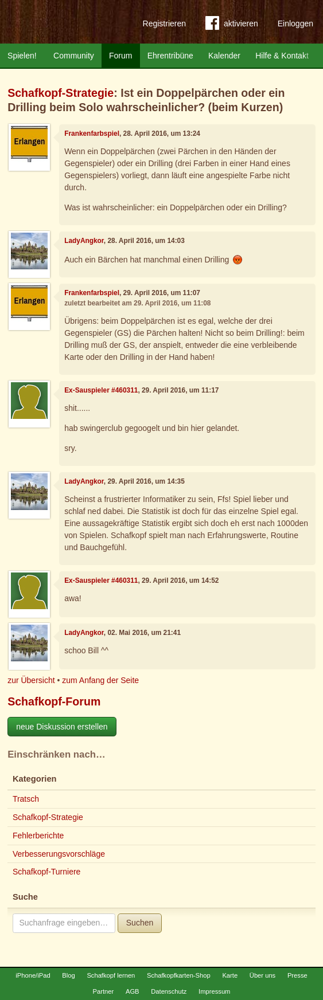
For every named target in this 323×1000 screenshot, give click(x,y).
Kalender (224, 55)
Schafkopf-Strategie (60, 93)
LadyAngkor (84, 241)
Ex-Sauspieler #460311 (101, 390)
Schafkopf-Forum (53, 701)
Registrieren (164, 23)
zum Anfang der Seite (100, 680)
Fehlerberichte (38, 835)
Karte (230, 975)
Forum (120, 55)
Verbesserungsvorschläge (59, 853)
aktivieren (231, 25)
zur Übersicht (31, 680)
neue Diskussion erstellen (62, 726)
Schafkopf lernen (111, 975)
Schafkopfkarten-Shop (179, 975)
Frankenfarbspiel (91, 134)
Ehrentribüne (170, 55)
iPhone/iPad (32, 975)
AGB (132, 991)
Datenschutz (168, 991)
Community (73, 55)
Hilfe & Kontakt (282, 55)
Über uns (262, 975)
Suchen (139, 922)
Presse (297, 975)
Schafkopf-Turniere (47, 871)
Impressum (214, 991)
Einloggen (295, 23)
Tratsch (26, 798)
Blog (68, 975)
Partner (103, 991)
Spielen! (22, 55)
